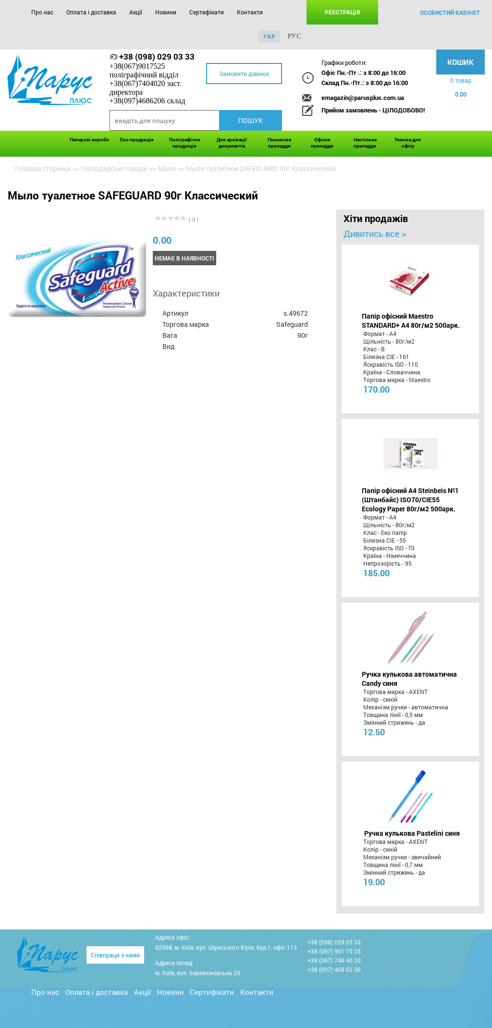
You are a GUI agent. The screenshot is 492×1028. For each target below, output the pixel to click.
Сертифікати (206, 12)
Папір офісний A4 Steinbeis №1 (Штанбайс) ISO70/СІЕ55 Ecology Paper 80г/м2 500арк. (410, 499)
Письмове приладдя (279, 142)
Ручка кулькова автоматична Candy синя (409, 678)
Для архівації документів (232, 142)
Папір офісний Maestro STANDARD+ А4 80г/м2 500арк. (411, 320)
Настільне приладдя (365, 142)
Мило (166, 168)
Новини (165, 12)
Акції (135, 12)
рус (294, 36)
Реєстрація (342, 12)
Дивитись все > (375, 233)
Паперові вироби (89, 139)
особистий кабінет (450, 12)
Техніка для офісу (407, 142)
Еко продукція (137, 139)
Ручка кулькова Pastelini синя (412, 833)
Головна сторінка (42, 168)
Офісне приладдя (322, 142)
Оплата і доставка (91, 12)
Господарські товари (114, 168)
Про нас (42, 12)
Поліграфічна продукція (184, 142)
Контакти (250, 12)
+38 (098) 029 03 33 (157, 56)
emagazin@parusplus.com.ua (362, 97)
